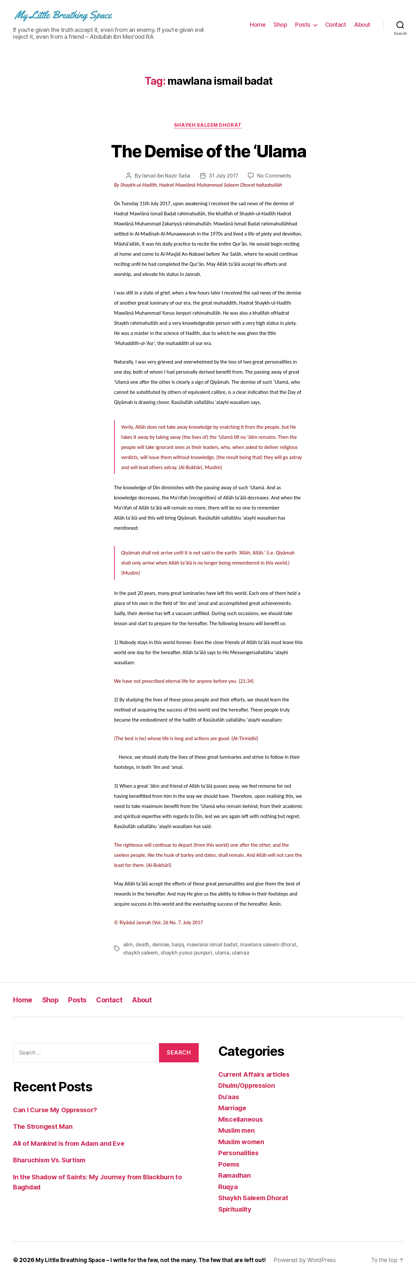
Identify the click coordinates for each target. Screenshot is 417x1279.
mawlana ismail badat (213, 945)
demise (161, 945)
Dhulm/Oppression (249, 1086)
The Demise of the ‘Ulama (208, 150)
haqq (179, 945)
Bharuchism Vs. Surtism (52, 1161)
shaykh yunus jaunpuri (187, 953)
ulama (223, 953)
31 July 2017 (223, 176)
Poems (229, 1165)
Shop (280, 24)
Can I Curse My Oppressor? (57, 1110)
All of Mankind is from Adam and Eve (72, 1144)
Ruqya (228, 1187)
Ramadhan (235, 1176)
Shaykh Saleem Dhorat (208, 126)
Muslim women (243, 1142)
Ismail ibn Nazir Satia (165, 176)
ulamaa (241, 953)
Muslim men (238, 1131)
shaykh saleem (141, 953)
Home (258, 24)
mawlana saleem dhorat (269, 945)
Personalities (239, 1153)
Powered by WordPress (311, 1260)
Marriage (233, 1108)
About (362, 24)
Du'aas (229, 1097)
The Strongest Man (44, 1127)
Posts (302, 24)
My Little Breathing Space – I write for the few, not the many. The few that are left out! (154, 1260)
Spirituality (236, 1210)
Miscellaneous (242, 1120)
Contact (335, 24)
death (143, 945)
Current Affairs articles (256, 1075)
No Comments (275, 176)
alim (128, 945)
